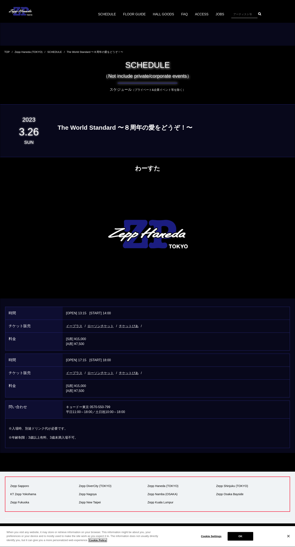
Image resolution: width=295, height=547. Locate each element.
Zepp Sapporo (19, 486)
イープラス (74, 326)
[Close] (288, 539)
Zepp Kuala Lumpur (160, 502)
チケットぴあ (128, 326)
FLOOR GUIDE (134, 14)
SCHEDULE (107, 14)
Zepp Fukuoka (19, 502)
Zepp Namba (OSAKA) (162, 494)
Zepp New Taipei (90, 502)
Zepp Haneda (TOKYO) (28, 51)
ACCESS (202, 14)
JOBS (220, 14)
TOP (7, 51)
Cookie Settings (211, 539)
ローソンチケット (100, 326)
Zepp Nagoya (87, 494)
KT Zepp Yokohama (23, 494)
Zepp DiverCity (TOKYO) (95, 486)
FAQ (184, 14)
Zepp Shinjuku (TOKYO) (232, 486)
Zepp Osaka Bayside (230, 494)
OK (240, 539)
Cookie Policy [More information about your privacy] (97, 543)
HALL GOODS (163, 14)
